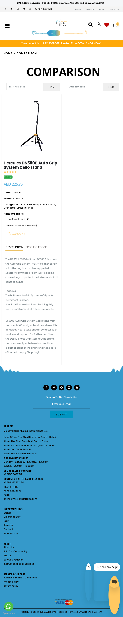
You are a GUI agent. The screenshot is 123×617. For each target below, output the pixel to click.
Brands (7, 512)
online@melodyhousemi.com (20, 498)
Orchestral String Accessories (37, 204)
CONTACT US (114, 10)
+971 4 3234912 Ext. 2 (15, 482)
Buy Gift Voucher (13, 559)
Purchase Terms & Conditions (20, 577)
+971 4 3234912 (43, 9)
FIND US (78, 10)
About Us (9, 547)
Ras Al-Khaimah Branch (24, 453)
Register (8, 525)
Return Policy (11, 585)
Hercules (18, 198)
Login (6, 520)
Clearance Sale (12, 516)
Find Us (7, 555)
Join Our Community (15, 551)
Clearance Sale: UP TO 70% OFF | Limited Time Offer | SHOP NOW (60, 43)
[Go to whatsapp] (8, 606)
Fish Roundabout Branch (22, 225)
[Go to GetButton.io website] (9, 613)
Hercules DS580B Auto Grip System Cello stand (30, 165)
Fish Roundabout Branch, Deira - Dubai (32, 445)
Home (8, 53)
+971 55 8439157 (13, 474)
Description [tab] (14, 247)
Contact (8, 529)
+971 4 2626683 (12, 490)
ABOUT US (90, 10)
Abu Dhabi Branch (21, 449)
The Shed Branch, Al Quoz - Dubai (37, 437)
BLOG (101, 10)
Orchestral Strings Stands (18, 208)
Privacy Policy (11, 581)
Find (51, 86)
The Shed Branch (17, 219)
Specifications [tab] (36, 247)
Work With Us (11, 533)
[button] (116, 23)
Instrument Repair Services (19, 563)
